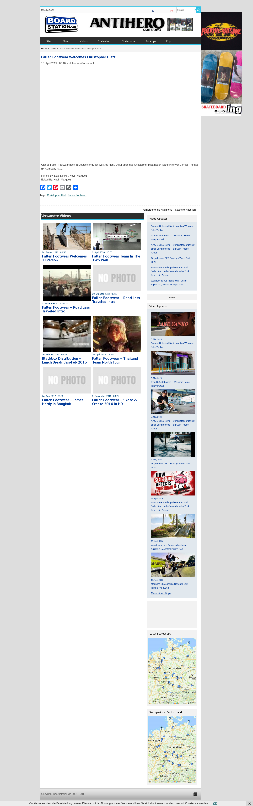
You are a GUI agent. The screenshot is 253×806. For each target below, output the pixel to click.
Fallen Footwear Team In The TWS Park (116, 258)
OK (215, 803)
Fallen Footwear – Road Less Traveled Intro (66, 309)
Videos (84, 41)
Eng (168, 41)
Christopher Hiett (56, 195)
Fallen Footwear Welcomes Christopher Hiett (78, 56)
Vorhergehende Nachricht (157, 209)
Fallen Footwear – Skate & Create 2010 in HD (114, 401)
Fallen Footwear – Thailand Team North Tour (115, 360)
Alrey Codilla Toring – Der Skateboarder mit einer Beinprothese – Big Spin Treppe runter (172, 249)
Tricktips (150, 41)
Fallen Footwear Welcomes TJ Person (64, 258)
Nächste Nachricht (185, 209)
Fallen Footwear (77, 195)
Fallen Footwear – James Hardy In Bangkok (62, 401)
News (66, 41)
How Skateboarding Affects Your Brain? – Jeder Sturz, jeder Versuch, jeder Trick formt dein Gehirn (171, 271)
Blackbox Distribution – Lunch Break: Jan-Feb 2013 (64, 360)
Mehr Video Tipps (161, 593)
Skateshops (105, 41)
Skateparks (128, 41)
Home (44, 48)
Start (49, 41)
